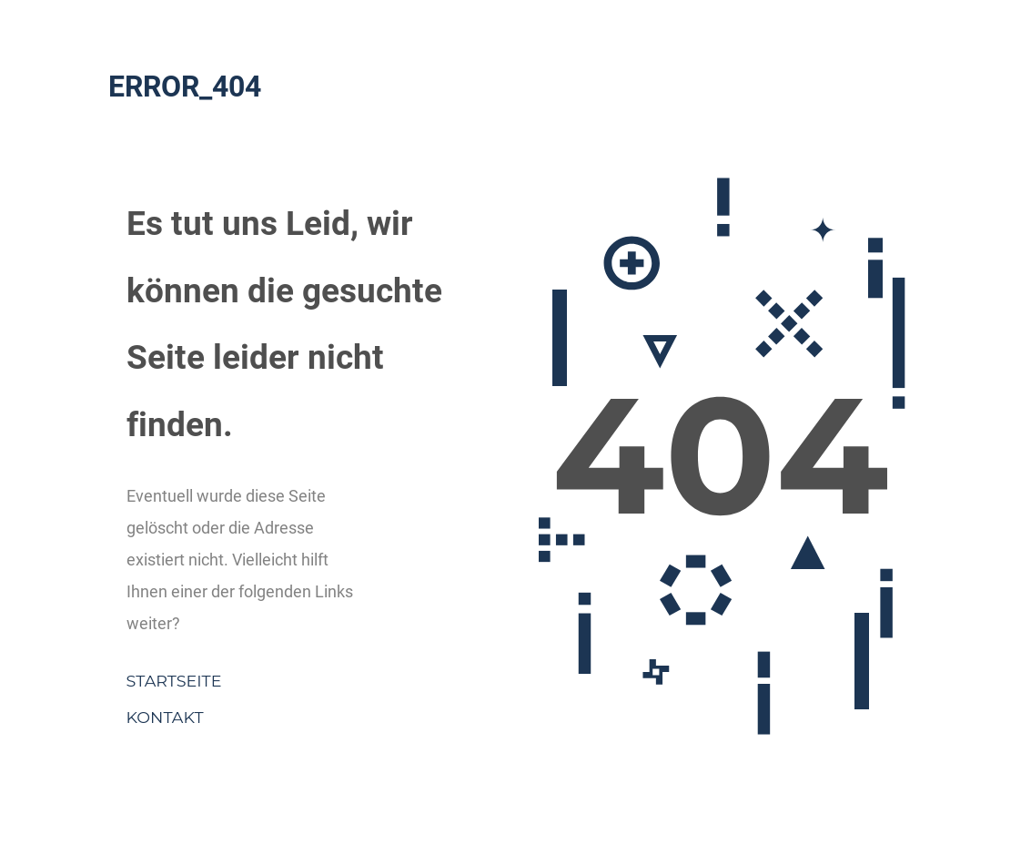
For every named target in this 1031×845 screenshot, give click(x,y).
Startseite (174, 680)
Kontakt (165, 717)
